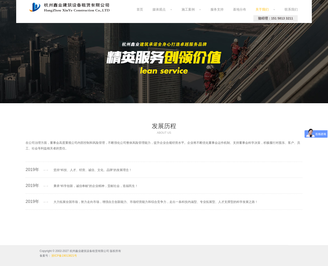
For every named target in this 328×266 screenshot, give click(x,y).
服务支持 (217, 9)
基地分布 (239, 9)
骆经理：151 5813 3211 (275, 18)
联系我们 (291, 9)
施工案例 (191, 9)
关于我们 (265, 9)
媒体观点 (162, 9)
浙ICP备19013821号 (64, 255)
